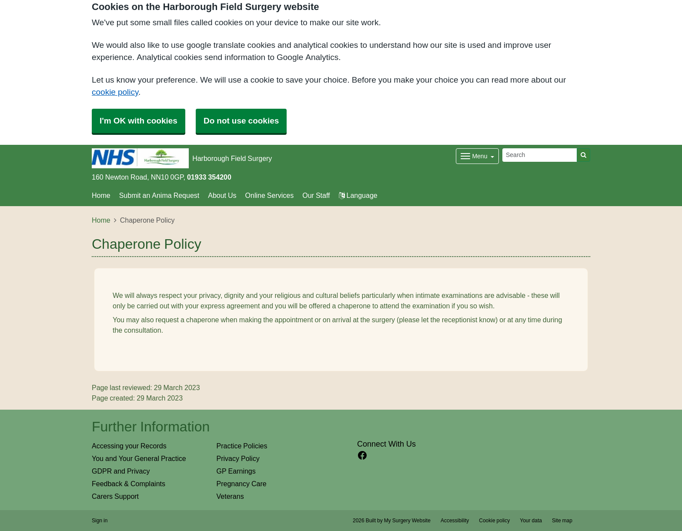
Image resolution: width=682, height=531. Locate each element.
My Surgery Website (407, 520)
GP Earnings (236, 471)
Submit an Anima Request (159, 195)
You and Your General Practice (139, 458)
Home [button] (101, 195)
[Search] (539, 155)
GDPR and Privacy (121, 471)
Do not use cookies (241, 121)
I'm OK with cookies (138, 121)
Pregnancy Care (242, 483)
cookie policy (115, 92)
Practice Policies (242, 445)
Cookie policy (494, 520)
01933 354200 (209, 177)
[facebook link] (362, 455)
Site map (562, 520)
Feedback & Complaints (128, 483)
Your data (531, 520)
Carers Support (115, 496)
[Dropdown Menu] (477, 156)
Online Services (269, 195)
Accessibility (455, 520)
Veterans (230, 496)
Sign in (99, 520)
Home (101, 220)
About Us (222, 195)
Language (358, 195)
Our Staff (316, 195)
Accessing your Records (129, 445)
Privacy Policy (238, 458)
